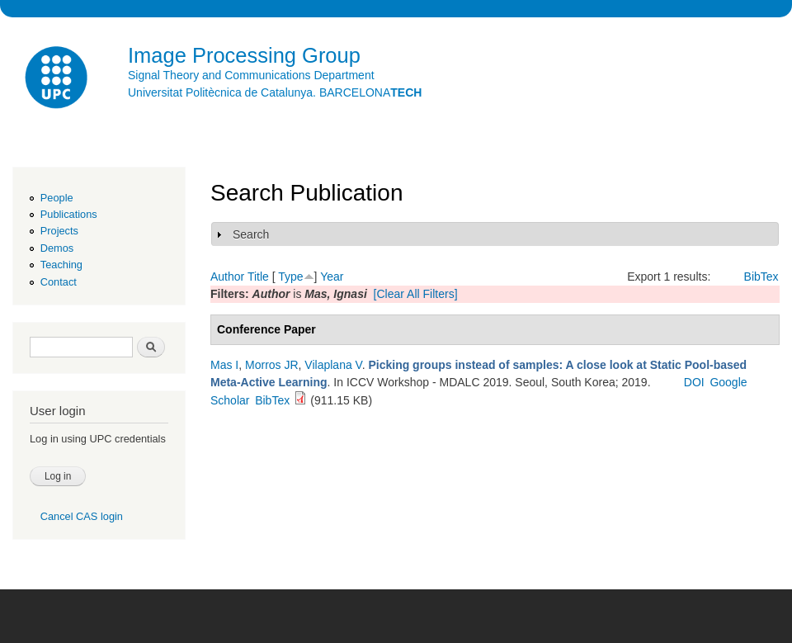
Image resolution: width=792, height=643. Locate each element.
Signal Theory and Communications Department (251, 75)
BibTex (761, 276)
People (56, 197)
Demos (56, 248)
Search (251, 234)
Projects (59, 231)
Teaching (61, 264)
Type (290, 276)
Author (227, 276)
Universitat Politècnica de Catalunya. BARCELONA (275, 92)
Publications (68, 214)
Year (331, 276)
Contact (58, 282)
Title (258, 276)
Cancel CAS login (81, 516)
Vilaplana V (332, 364)
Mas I (224, 364)
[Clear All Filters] (416, 293)
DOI (694, 382)
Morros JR (272, 364)
